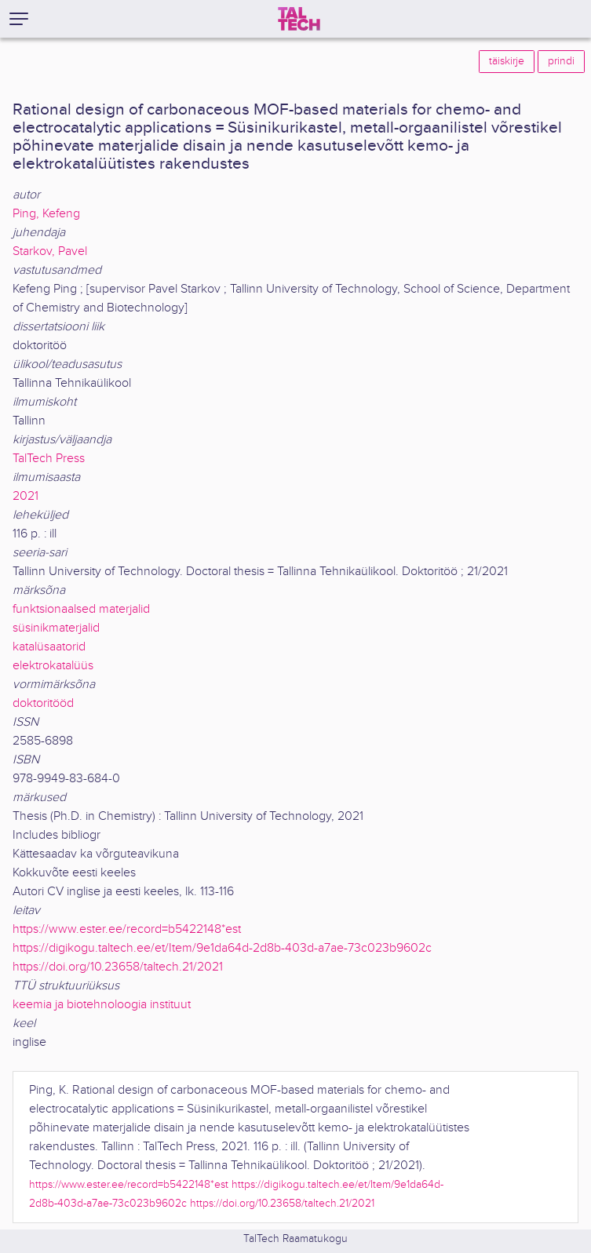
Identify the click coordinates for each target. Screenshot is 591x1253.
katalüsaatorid (49, 646)
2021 (25, 496)
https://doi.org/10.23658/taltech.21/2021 (118, 967)
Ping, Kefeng (46, 213)
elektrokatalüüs (53, 665)
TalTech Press (49, 458)
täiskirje (506, 61)
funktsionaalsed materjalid (81, 609)
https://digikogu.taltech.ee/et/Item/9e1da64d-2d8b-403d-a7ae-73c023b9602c (222, 948)
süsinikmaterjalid (56, 628)
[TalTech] (299, 18)
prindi (561, 61)
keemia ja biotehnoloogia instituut (102, 1004)
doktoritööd (43, 703)
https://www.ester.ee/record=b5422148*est (127, 929)
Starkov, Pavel (50, 251)
